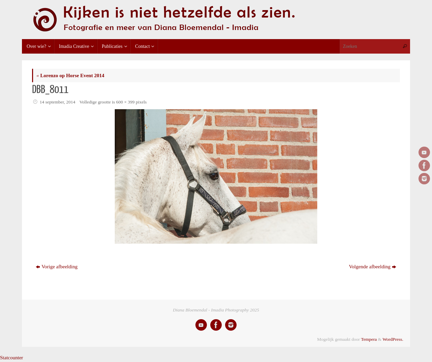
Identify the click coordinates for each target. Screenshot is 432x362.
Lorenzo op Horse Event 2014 (70, 75)
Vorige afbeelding (57, 266)
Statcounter (11, 357)
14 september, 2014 (58, 101)
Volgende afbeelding (372, 266)
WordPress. (392, 339)
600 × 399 (125, 101)
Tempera (369, 339)
